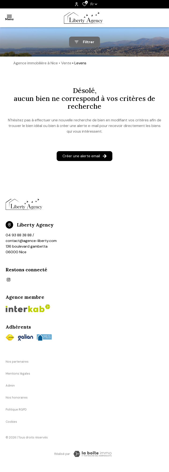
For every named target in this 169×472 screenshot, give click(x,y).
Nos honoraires (17, 397)
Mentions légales (18, 374)
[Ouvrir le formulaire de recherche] (84, 42)
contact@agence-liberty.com (31, 240)
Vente (66, 63)
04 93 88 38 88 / (20, 235)
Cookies (11, 422)
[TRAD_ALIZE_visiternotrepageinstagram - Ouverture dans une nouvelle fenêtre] (8, 279)
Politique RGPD (16, 409)
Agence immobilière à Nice (35, 63)
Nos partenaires (17, 362)
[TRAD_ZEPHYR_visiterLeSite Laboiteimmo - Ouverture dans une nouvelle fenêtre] (92, 454)
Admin (10, 386)
